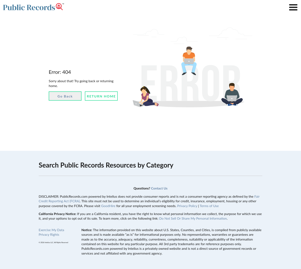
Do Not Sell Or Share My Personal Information (193, 218)
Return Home (101, 96)
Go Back (65, 96)
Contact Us (159, 188)
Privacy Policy (187, 206)
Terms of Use (209, 206)
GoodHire (108, 206)
